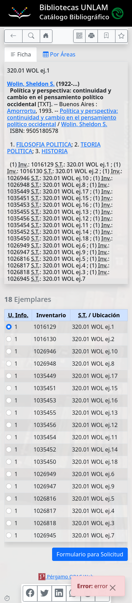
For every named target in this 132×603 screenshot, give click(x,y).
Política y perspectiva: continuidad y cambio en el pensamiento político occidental (62, 117)
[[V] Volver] (13, 36)
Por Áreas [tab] (59, 54)
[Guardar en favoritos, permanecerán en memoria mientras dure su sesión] (107, 36)
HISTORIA (55, 151)
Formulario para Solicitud (90, 554)
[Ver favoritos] (121, 36)
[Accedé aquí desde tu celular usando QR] (79, 36)
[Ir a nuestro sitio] (46, 36)
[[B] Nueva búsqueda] (31, 36)
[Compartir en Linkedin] (58, 593)
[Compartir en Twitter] (44, 593)
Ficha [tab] (20, 54)
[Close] (112, 588)
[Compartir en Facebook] (30, 593)
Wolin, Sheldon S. (31, 84)
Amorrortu (21, 111)
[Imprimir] (91, 36)
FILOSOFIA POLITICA (43, 144)
